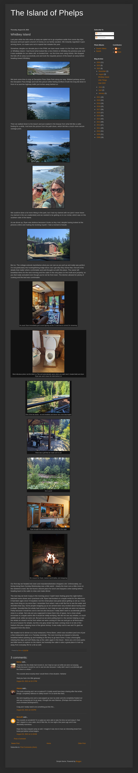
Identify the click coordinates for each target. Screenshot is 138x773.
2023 (99, 65)
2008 (99, 137)
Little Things (102, 80)
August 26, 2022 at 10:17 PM (27, 681)
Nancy (19, 662)
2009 (99, 134)
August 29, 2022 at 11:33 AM (27, 734)
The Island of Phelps (47, 12)
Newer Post (15, 743)
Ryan (119, 52)
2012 (99, 125)
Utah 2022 (101, 83)
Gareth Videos (101, 48)
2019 (99, 103)
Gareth (98, 51)
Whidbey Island (103, 77)
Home (49, 743)
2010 (99, 131)
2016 (99, 113)
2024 (99, 62)
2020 (99, 100)
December (102, 71)
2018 (99, 106)
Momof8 (20, 717)
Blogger (78, 761)
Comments (100, 38)
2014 (99, 119)
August (101, 74)
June (100, 87)
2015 (99, 116)
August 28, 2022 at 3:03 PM (26, 710)
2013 (99, 122)
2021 (99, 97)
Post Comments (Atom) (28, 747)
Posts (99, 34)
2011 (99, 128)
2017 (99, 109)
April (100, 90)
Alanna (19, 688)
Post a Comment (20, 739)
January (102, 93)
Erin (119, 48)
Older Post (82, 743)
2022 (99, 68)
